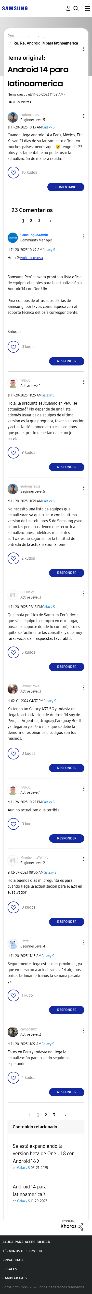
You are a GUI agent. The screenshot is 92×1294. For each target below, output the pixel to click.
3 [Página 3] (39, 220)
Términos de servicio (22, 1251)
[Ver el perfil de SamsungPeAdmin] (34, 235)
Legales (9, 1269)
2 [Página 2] (31, 220)
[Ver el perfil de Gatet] (24, 941)
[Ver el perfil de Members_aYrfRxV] (34, 858)
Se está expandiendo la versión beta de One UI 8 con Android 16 (44, 1153)
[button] (76, 116)
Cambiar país (14, 1278)
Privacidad (12, 1260)
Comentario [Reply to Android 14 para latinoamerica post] (66, 187)
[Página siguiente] (48, 221)
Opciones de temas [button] (75, 49)
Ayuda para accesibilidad (26, 1242)
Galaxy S (48, 127)
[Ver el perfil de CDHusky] (27, 592)
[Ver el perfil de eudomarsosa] (30, 115)
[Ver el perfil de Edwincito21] (29, 686)
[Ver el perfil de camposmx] (28, 1029)
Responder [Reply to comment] (67, 361)
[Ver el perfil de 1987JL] (25, 381)
